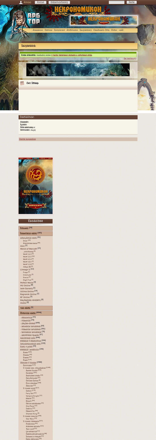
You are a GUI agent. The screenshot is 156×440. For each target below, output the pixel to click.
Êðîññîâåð (27, 366)
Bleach (29, 401)
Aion (22, 246)
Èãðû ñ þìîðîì (26, 347)
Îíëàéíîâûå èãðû (28, 233)
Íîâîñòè (48, 30)
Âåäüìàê (29, 386)
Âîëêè (25, 353)
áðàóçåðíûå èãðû (28, 238)
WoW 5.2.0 (27, 264)
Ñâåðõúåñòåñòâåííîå (35, 434)
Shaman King (31, 414)
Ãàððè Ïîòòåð (31, 371)
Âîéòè (40, 2)
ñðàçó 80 (27, 267)
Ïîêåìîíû (29, 409)
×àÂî (121, 30)
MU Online (25, 285)
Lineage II (25, 269)
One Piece (30, 406)
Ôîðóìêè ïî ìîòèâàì (28, 363)
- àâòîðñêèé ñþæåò (29, 335)
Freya (25, 272)
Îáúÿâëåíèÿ (86, 30)
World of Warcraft (28, 249)
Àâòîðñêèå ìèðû (27, 338)
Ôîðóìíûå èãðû (28, 313)
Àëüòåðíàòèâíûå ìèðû (30, 344)
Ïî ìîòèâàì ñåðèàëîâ (31, 421)
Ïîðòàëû (24, 228)
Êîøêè (25, 360)
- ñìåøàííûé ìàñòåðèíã (30, 329)
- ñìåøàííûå (25, 320)
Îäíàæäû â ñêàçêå (33, 437)
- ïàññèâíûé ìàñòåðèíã (30, 332)
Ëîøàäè (26, 358)
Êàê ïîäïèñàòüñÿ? (130, 59)
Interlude (27, 275)
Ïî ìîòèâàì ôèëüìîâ (30, 416)
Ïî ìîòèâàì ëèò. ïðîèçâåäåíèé (34, 368)
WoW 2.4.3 (27, 254)
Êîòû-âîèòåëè (31, 383)
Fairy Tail (29, 393)
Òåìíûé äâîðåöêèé (33, 404)
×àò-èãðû (25, 308)
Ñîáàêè (26, 355)
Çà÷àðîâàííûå (31, 432)
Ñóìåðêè (29, 373)
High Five (27, 280)
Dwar (25, 241)
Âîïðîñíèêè (72, 30)
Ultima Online (27, 291)
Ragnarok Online (28, 294)
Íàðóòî (29, 391)
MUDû (23, 303)
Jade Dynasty (26, 288)
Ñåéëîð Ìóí (30, 411)
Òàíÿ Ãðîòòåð (31, 378)
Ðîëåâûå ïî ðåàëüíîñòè (30, 341)
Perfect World (26, 282)
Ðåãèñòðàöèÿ (59, 2)
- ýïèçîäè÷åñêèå (27, 323)
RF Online (25, 297)
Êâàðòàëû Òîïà (101, 30)
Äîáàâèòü (38, 30)
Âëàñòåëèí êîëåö (33, 376)
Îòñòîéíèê (59, 30)
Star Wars (30, 419)
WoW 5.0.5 (27, 262)
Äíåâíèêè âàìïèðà (33, 426)
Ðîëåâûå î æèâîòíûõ (29, 350)
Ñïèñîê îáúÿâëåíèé (27, 139)
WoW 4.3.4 (27, 259)
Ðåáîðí (28, 399)
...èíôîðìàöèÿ (28, 252)
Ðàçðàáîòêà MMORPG (30, 300)
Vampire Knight (32, 396)
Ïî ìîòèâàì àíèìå (29, 388)
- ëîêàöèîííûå (26, 318)
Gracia (25, 277)
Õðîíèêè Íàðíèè (32, 381)
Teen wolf (30, 429)
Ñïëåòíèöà (30, 424)
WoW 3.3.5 (27, 257)
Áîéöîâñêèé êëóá (30, 243)
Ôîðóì (114, 30)
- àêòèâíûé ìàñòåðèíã (30, 326)
